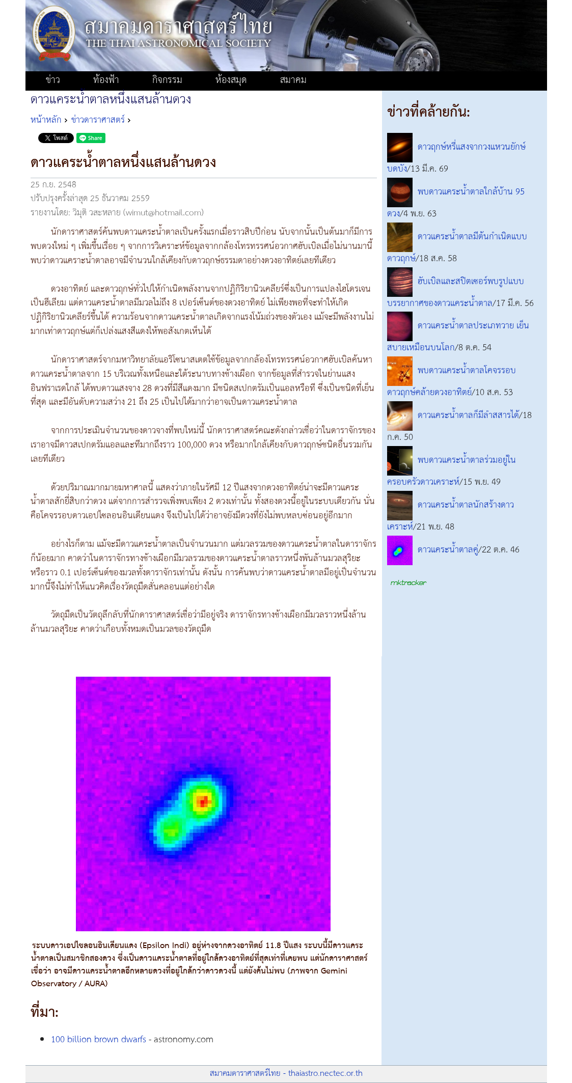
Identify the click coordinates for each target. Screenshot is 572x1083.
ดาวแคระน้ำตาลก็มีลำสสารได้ (468, 416)
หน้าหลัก (46, 120)
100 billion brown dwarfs (98, 1039)
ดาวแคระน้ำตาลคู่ (448, 550)
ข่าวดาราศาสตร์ (98, 120)
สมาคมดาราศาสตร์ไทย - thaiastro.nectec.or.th (286, 1073)
